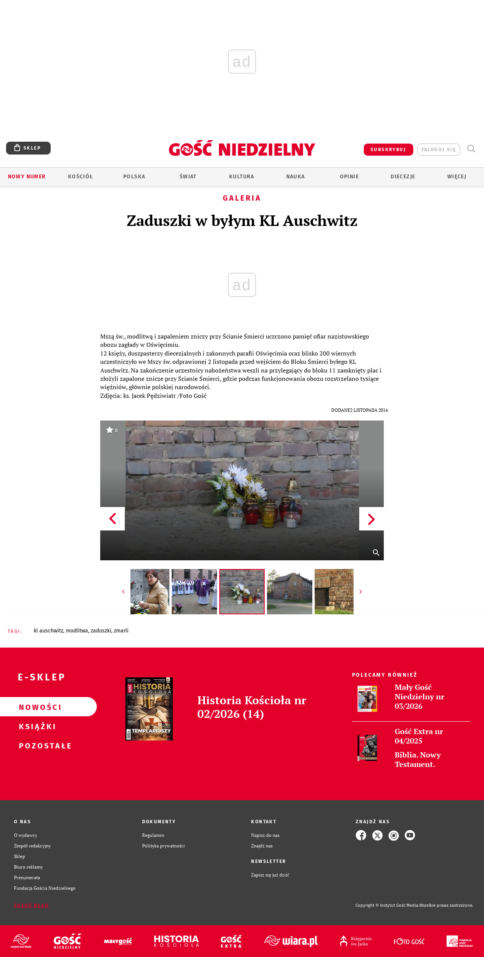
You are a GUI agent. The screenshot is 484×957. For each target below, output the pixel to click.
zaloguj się (438, 149)
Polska (134, 176)
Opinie (349, 176)
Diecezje (403, 176)
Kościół (80, 176)
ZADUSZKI (101, 631)
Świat (188, 176)
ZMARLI (121, 631)
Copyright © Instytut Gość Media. (387, 905)
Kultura (241, 176)
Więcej (456, 176)
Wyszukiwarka (471, 149)
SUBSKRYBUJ (388, 149)
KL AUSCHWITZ (48, 631)
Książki (36, 726)
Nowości (36, 707)
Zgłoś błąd (31, 905)
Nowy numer (27, 176)
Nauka (295, 176)
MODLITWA (77, 631)
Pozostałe (36, 745)
